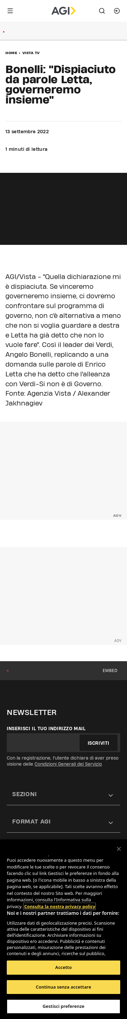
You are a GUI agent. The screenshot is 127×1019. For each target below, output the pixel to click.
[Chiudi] (118, 848)
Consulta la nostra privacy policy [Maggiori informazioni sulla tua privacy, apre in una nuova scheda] (59, 906)
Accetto (63, 967)
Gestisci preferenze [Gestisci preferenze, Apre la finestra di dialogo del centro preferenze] (64, 1006)
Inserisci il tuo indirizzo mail (46, 728)
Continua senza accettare (63, 987)
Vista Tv (31, 52)
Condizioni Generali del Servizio (68, 764)
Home (11, 52)
